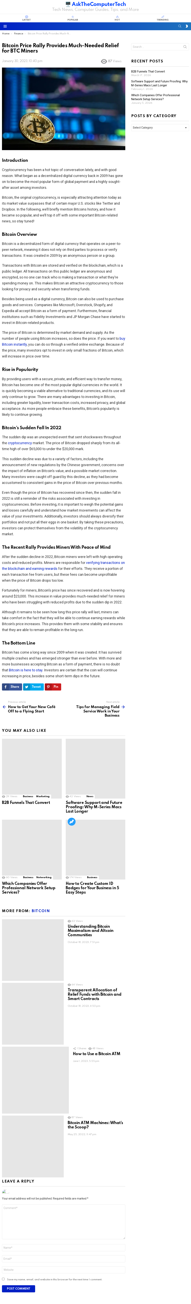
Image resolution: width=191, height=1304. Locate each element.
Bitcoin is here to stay (25, 670)
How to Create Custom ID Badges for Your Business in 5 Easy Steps (92, 836)
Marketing (43, 770)
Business (28, 770)
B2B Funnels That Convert (26, 777)
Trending (163, 18)
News (89, 770)
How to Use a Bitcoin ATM (96, 948)
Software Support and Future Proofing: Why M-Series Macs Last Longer (94, 781)
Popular (72, 18)
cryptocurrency (20, 443)
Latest (26, 18)
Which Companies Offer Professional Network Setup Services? (28, 836)
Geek (46, 1184)
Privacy (171, 1291)
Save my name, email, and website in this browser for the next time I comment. (55, 1117)
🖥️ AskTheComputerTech (95, 4)
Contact (145, 1291)
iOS (80, 1184)
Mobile (90, 1184)
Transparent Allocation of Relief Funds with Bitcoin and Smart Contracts (94, 915)
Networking (43, 825)
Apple (71, 1184)
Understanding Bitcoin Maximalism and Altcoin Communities (90, 878)
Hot (117, 18)
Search (185, 47)
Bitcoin (41, 859)
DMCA (185, 1291)
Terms (158, 1291)
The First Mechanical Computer (31, 1190)
